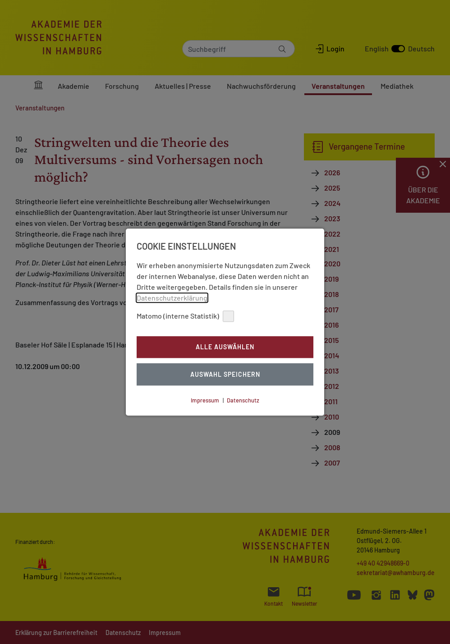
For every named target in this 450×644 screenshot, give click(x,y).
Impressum (205, 400)
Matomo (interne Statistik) (185, 316)
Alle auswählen (225, 347)
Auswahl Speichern (225, 374)
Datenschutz (243, 400)
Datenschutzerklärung (172, 297)
